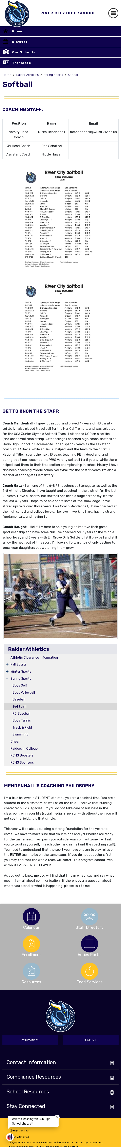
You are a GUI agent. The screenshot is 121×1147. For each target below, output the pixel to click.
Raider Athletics (27, 75)
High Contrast (21, 1130)
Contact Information (31, 1062)
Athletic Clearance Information (34, 657)
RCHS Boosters (22, 755)
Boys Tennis (22, 720)
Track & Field (22, 727)
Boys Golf (20, 685)
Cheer (15, 741)
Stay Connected (25, 1106)
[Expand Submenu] (7, 664)
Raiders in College (24, 748)
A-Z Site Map (19, 1136)
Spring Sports (53, 75)
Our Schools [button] (24, 52)
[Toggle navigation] (113, 13)
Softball (73, 75)
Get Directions (30, 1040)
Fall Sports (18, 664)
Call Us (90, 1040)
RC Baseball (21, 713)
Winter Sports (21, 671)
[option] (31, 916)
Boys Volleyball (24, 692)
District (20, 42)
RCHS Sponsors (22, 762)
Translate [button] (21, 63)
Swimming (20, 734)
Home (17, 31)
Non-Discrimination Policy (27, 1124)
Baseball (19, 699)
